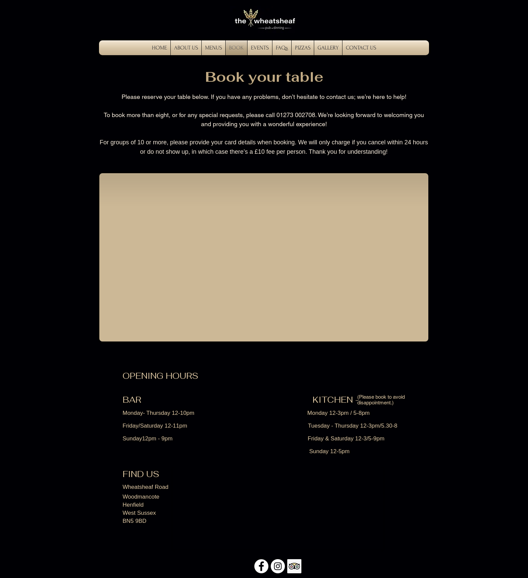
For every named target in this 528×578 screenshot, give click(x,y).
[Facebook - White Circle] (261, 566)
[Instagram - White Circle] (278, 566)
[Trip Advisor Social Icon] (294, 566)
